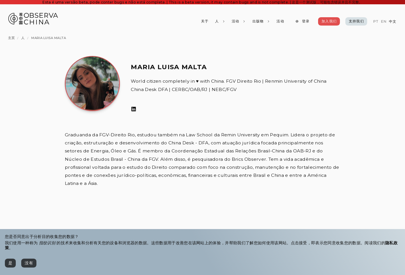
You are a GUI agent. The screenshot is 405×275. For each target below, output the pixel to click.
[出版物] (261, 21)
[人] (220, 21)
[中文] (392, 22)
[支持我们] (356, 21)
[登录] (302, 21)
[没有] (28, 263)
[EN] (383, 22)
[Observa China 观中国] (33, 23)
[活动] (280, 21)
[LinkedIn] (134, 109)
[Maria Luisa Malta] (48, 38)
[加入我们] (329, 21)
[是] (10, 263)
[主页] (11, 38)
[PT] (376, 22)
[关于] (204, 21)
